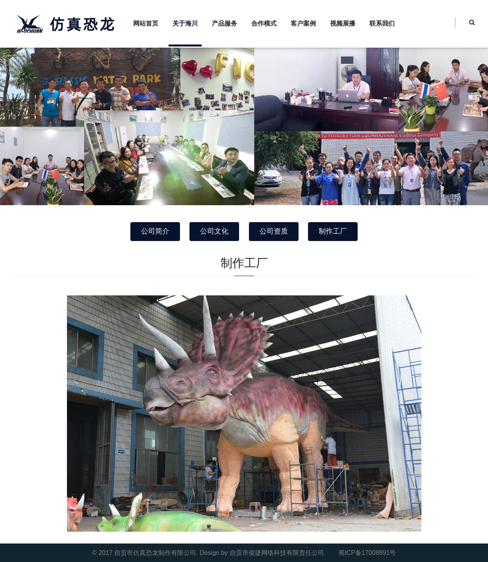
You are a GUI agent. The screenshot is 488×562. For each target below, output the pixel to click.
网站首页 (145, 23)
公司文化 (214, 231)
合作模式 (263, 23)
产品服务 (224, 23)
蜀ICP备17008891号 (367, 552)
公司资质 (274, 231)
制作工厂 (333, 231)
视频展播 (342, 23)
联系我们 (382, 23)
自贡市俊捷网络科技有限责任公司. (278, 552)
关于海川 (185, 23)
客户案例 (303, 23)
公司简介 (155, 231)
